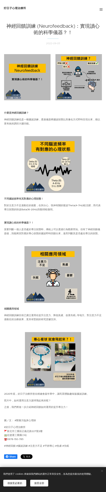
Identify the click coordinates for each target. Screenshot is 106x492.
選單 (101, 9)
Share (11, 456)
